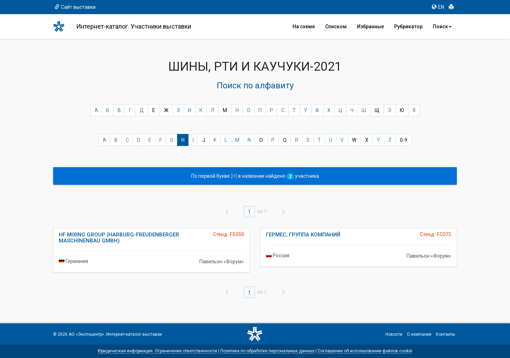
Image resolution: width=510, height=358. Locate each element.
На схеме (304, 26)
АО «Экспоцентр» (86, 334)
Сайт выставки (75, 7)
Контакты (445, 334)
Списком (336, 26)
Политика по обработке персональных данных (267, 350)
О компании (419, 334)
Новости (393, 334)
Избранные (370, 26)
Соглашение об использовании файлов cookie (365, 350)
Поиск (442, 26)
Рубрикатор (408, 26)
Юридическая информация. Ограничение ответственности (157, 350)
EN (438, 7)
